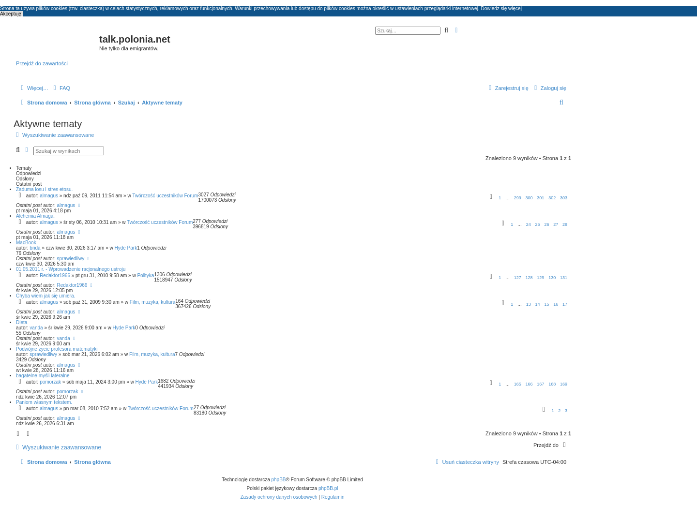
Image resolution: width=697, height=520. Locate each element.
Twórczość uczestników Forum (165, 195)
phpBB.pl (328, 488)
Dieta (21, 322)
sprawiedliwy (71, 258)
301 (540, 197)
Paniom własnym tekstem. (44, 402)
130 (552, 277)
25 (537, 224)
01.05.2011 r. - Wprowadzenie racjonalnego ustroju (70, 269)
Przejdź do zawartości (42, 63)
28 (564, 224)
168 (552, 384)
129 (540, 277)
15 (546, 304)
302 (552, 197)
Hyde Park (125, 248)
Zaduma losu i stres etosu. (44, 189)
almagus (49, 195)
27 (555, 224)
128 (529, 277)
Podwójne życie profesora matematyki (56, 349)
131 (563, 277)
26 (546, 224)
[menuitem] (60, 88)
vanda (36, 327)
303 (563, 197)
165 (517, 384)
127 (517, 277)
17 (564, 304)
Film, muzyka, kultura (152, 302)
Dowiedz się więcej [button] (501, 8)
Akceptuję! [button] (11, 13)
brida (35, 248)
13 (528, 304)
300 (529, 197)
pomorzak (50, 382)
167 (540, 384)
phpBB (279, 479)
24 (528, 224)
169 (563, 384)
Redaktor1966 (55, 275)
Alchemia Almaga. (35, 216)
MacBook (26, 242)
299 (517, 197)
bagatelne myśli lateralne (43, 375)
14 (537, 304)
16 (555, 304)
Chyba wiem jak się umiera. (45, 295)
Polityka (145, 275)
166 (529, 384)
